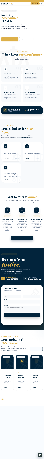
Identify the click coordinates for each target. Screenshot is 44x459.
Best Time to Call (7, 299)
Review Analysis (7, 388)
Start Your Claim (35, 3)
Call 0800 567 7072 (26, 39)
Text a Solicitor (34, 279)
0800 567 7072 (12, 279)
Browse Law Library (36, 348)
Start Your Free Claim (10, 39)
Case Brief (6, 305)
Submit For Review (22, 315)
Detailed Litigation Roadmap (22, 237)
